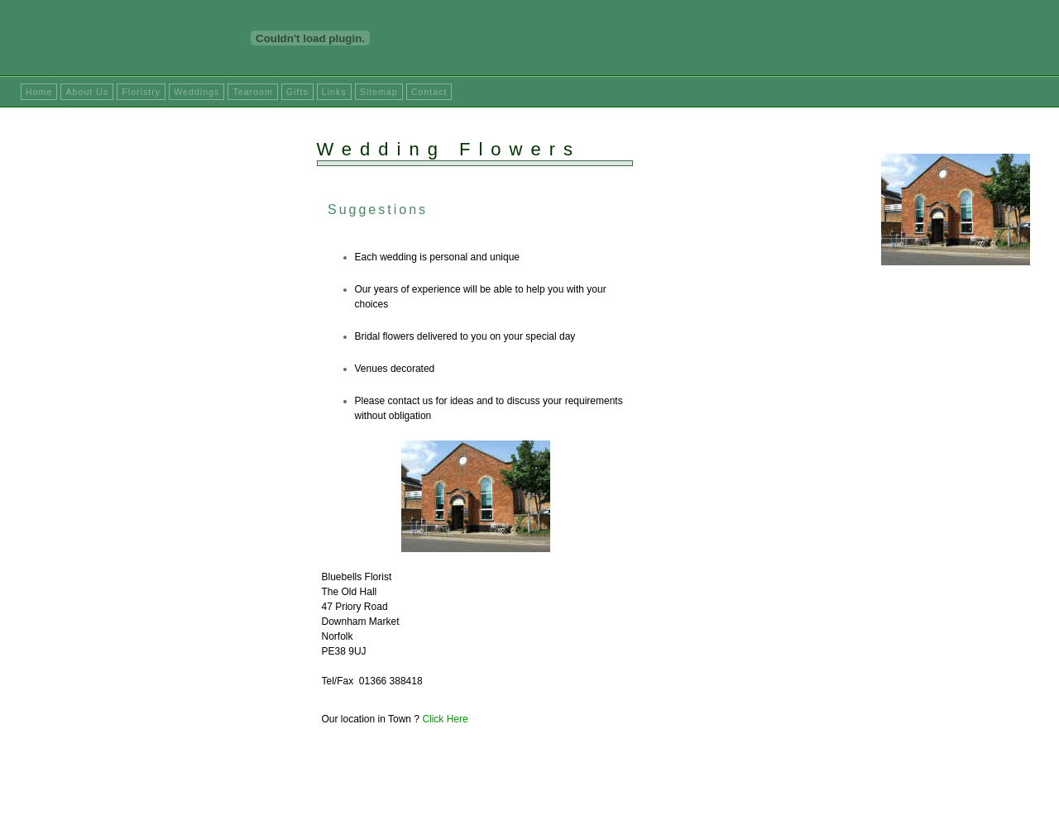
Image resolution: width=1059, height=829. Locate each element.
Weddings (196, 92)
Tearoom (252, 92)
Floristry (141, 92)
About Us (86, 92)
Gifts (297, 92)
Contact (429, 92)
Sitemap (379, 92)
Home (39, 92)
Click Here (444, 719)
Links (334, 92)
